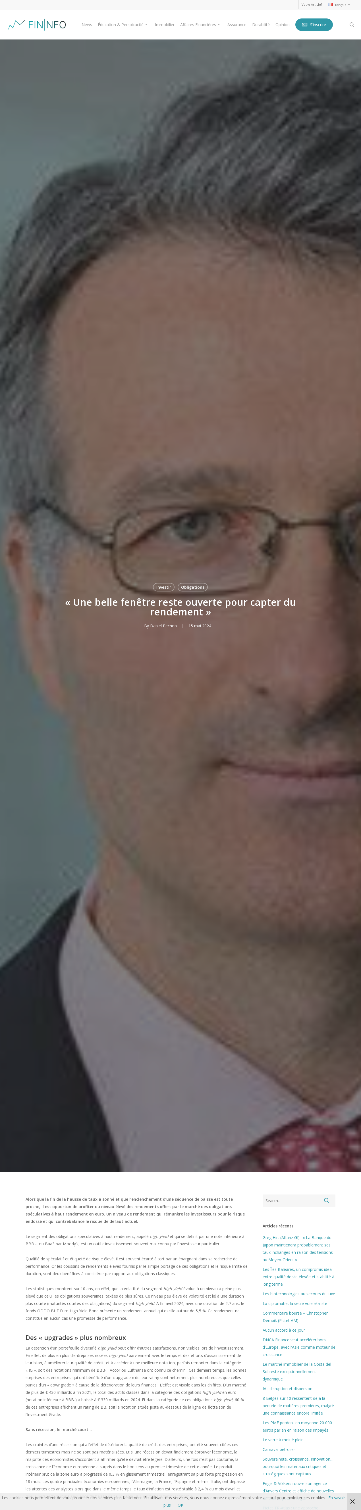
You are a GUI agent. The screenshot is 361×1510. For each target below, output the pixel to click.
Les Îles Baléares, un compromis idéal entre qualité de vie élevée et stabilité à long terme (298, 1277)
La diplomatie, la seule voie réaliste (295, 1303)
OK (180, 1505)
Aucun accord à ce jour (284, 1330)
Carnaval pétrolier (279, 1449)
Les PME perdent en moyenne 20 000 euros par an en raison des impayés (297, 1426)
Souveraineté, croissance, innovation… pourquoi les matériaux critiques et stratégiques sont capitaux (298, 1466)
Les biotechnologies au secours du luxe (299, 1293)
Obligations (192, 587)
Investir (163, 587)
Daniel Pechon (163, 625)
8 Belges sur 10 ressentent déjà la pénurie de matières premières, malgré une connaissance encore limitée (298, 1406)
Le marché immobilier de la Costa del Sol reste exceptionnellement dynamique (297, 1371)
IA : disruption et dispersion (287, 1388)
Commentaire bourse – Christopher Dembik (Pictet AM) (295, 1316)
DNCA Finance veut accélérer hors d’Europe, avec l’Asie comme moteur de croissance (299, 1347)
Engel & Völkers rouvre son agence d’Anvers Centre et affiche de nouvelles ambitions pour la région (298, 1491)
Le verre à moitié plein (283, 1439)
